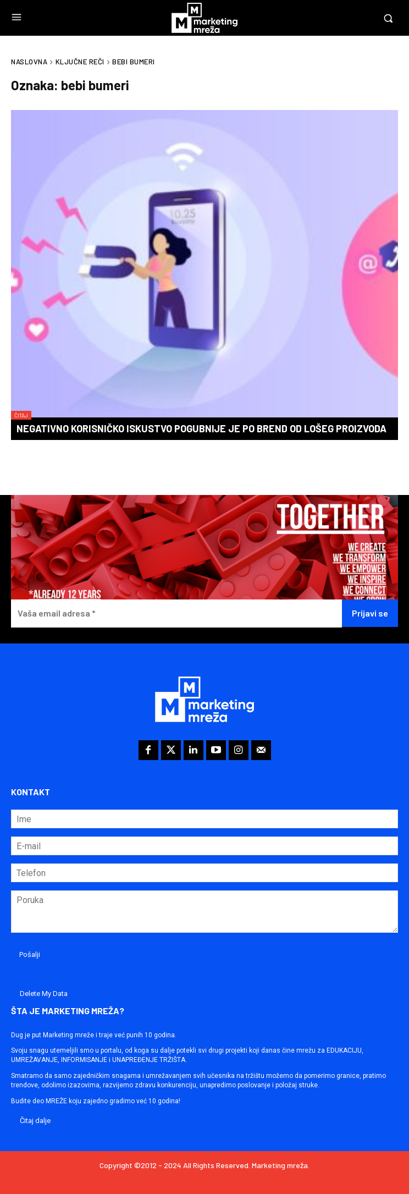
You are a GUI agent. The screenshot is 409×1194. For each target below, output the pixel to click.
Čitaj (21, 415)
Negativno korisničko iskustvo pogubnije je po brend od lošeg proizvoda (201, 428)
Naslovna (29, 61)
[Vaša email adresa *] (176, 613)
